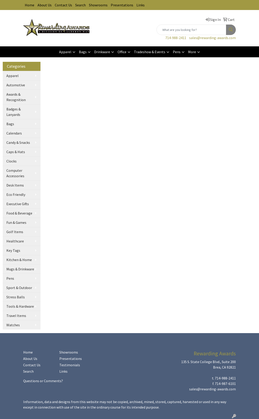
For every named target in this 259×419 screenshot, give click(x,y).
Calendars (14, 133)
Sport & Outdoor (19, 287)
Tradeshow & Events (149, 52)
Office (122, 52)
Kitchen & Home (19, 259)
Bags (83, 52)
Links (140, 5)
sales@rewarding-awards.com (212, 37)
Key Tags (13, 250)
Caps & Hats (15, 152)
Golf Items (14, 231)
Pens (177, 52)
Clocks (11, 161)
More (192, 52)
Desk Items (15, 185)
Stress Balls (15, 297)
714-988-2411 (175, 37)
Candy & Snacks (18, 142)
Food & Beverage (19, 213)
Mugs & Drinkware (20, 269)
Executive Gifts (17, 204)
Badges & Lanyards (13, 112)
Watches (13, 325)
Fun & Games (16, 222)
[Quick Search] (191, 30)
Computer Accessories (15, 173)
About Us (45, 5)
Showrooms (98, 5)
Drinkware (102, 52)
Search (80, 5)
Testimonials (69, 365)
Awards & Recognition (16, 97)
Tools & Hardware (20, 306)
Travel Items (16, 315)
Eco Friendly (15, 194)
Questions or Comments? (43, 381)
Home (29, 5)
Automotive (15, 85)
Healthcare (15, 241)
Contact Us (63, 5)
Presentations (122, 5)
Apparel (65, 52)
